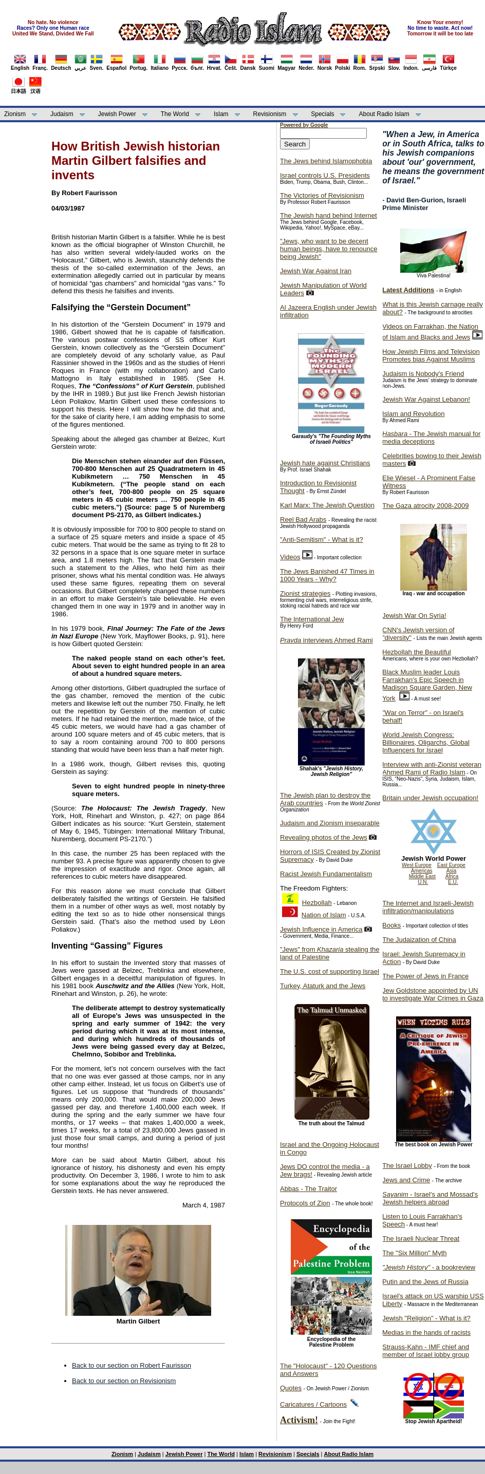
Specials (322, 114)
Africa (452, 876)
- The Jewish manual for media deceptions (431, 437)
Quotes (291, 1388)
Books (391, 925)
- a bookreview (428, 1267)
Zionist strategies (305, 593)
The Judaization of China (419, 939)
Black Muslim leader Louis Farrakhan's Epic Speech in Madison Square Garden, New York (427, 685)
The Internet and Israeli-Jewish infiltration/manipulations (428, 907)
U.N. (423, 882)
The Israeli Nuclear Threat (420, 1238)
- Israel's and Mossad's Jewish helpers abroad (430, 1198)
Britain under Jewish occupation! (430, 798)
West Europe (417, 865)
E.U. (453, 882)
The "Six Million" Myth (414, 1253)
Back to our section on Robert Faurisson (131, 1365)
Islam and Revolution (413, 414)
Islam (221, 114)
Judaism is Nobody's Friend (423, 373)
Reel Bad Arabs (303, 519)
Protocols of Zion (305, 1203)
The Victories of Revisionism (322, 195)
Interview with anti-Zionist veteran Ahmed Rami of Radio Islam (431, 768)
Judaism (61, 114)
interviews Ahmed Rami (326, 640)
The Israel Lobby (407, 1165)
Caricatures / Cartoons (313, 1404)
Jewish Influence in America (321, 929)
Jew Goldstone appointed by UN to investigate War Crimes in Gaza (432, 994)
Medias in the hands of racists (426, 1332)
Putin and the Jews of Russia (425, 1282)
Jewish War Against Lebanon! (426, 399)
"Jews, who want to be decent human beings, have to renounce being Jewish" (328, 248)
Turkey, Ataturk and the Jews (322, 986)
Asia (451, 871)
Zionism (15, 114)
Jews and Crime (406, 1180)
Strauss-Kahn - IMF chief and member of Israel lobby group (425, 1350)
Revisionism (270, 114)
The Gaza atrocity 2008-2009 (425, 505)
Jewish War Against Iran (315, 271)
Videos (290, 557)
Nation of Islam (324, 915)
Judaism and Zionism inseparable (330, 823)
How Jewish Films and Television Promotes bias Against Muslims (431, 355)
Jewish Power (117, 114)
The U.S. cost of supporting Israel (329, 971)
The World (175, 114)
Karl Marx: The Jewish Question (327, 505)
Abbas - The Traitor (308, 1189)
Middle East (422, 876)
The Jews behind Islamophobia (326, 161)
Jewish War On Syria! (414, 615)
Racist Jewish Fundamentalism (326, 874)
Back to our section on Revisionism (124, 1381)
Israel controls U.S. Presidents (325, 175)
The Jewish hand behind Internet (328, 215)
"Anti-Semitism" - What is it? (321, 539)
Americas (422, 871)
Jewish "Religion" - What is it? (426, 1318)
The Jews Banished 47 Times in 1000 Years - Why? (327, 575)
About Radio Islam (384, 114)
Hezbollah (317, 902)
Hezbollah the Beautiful (416, 652)
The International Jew (312, 619)
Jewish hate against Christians (325, 463)
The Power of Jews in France (425, 976)
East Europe (451, 865)
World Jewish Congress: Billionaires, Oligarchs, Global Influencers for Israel (426, 742)
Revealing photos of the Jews (323, 837)
